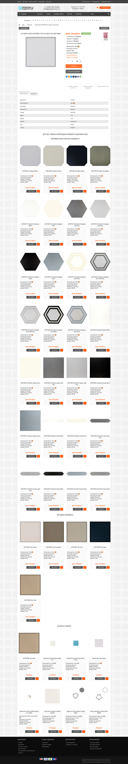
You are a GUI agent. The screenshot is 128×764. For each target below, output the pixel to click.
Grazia (52, 663)
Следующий (104, 28)
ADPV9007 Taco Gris (77, 547)
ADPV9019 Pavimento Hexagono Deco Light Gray (30, 330)
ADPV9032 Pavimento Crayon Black (53, 489)
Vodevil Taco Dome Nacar (99, 658)
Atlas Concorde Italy (32, 716)
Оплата (19, 1)
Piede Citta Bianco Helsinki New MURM (99, 712)
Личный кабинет (95, 742)
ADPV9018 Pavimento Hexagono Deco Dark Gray (100, 277)
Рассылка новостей (95, 748)
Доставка (25, 1)
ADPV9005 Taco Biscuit (30, 547)
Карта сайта (45, 746)
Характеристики (24, 93)
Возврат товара (46, 744)
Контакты (48, 1)
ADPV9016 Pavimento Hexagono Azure (53, 277)
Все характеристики (72, 55)
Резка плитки (41, 1)
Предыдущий (24, 28)
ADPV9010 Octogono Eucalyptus (100, 171)
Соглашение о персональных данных (26, 752)
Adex (23, 25)
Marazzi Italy (77, 716)
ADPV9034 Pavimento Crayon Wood (100, 489)
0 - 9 (33, 20)
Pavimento (29, 25)
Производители (70, 742)
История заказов (95, 744)
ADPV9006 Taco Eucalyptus (53, 547)
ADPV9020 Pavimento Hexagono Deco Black (53, 330)
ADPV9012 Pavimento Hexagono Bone (53, 224)
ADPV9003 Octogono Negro (76, 171)
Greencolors (28, 719)
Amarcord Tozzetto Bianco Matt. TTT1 (52, 659)
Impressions (51, 718)
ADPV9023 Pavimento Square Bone (30, 383)
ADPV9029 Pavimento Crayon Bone (76, 436)
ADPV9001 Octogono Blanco (30, 171)
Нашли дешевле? (86, 33)
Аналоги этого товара (72, 57)
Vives (98, 663)
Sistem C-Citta (75, 718)
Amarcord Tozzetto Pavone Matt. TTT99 (76, 659)
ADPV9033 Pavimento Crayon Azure (77, 489)
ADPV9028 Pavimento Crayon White (53, 436)
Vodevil (96, 665)
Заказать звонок (78, 8)
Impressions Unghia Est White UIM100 (52, 712)
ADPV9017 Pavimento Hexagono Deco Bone (77, 277)
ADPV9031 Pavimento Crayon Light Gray (30, 489)
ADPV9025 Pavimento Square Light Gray (76, 383)
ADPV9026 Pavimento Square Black (100, 383)
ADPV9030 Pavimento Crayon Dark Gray (100, 436)
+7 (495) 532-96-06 (51, 7)
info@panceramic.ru (52, 9)
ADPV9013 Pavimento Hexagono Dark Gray (77, 224)
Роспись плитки (33, 1)
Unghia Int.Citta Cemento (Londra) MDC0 (76, 712)
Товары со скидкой (71, 744)
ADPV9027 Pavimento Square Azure (30, 436)
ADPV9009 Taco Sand (30, 600)
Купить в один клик (74, 71)
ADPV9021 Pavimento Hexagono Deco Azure (77, 330)
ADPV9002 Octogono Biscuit (53, 171)
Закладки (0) (96, 1)
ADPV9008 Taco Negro (100, 547)
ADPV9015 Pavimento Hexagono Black (30, 277)
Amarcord (50, 665)
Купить (74, 66)
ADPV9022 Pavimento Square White (100, 330)
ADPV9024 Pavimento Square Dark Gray (53, 383)
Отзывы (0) (33, 93)
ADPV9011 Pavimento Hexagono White (30, 224)
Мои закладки (94, 746)
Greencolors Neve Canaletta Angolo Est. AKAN (29, 712)
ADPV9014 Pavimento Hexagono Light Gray (100, 224)
